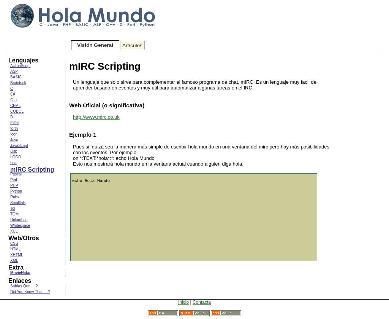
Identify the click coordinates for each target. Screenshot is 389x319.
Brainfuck (18, 83)
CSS (14, 243)
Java (14, 140)
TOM (14, 214)
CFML (15, 106)
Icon (13, 134)
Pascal (16, 174)
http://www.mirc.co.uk (96, 117)
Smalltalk (18, 203)
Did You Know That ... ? (30, 292)
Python (16, 191)
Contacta (202, 302)
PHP (14, 185)
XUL (13, 231)
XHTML (16, 255)
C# (12, 94)
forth (14, 128)
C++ (13, 100)
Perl (13, 180)
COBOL (17, 111)
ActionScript (20, 66)
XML (14, 260)
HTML (15, 249)
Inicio (183, 302)
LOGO (15, 157)
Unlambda (19, 220)
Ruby (14, 197)
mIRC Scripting (32, 169)
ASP (14, 71)
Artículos (132, 45)
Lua (13, 163)
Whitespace (20, 225)
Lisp (13, 151)
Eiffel (14, 123)
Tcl (12, 208)
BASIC (16, 77)
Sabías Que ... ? (24, 286)
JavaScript (19, 146)
